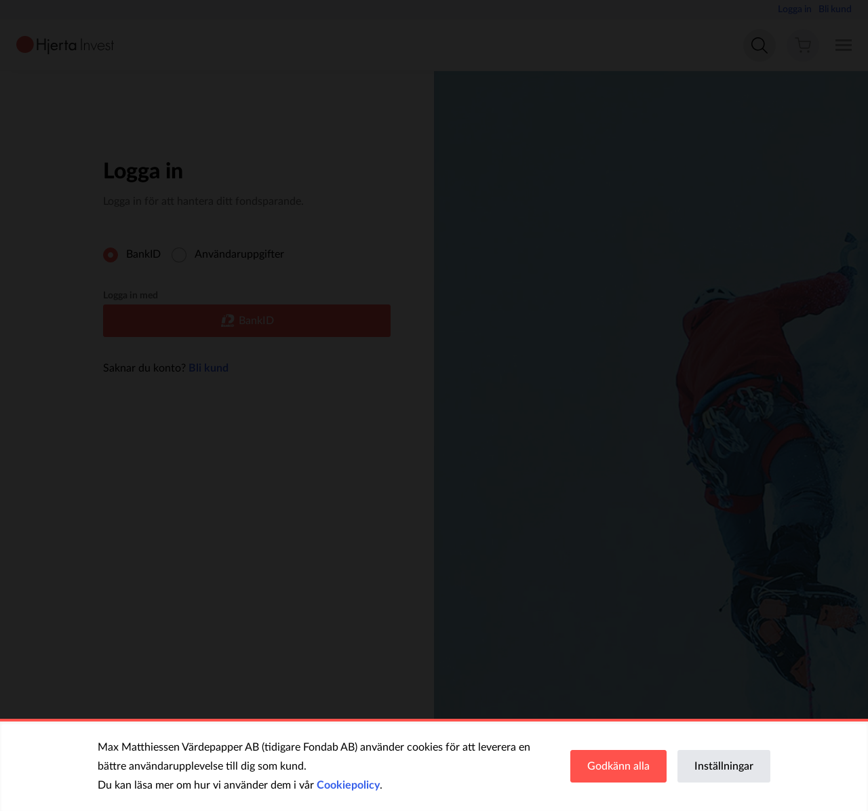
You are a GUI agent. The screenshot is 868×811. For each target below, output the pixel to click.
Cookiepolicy (348, 785)
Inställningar (723, 766)
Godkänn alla (618, 766)
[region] (434, 766)
